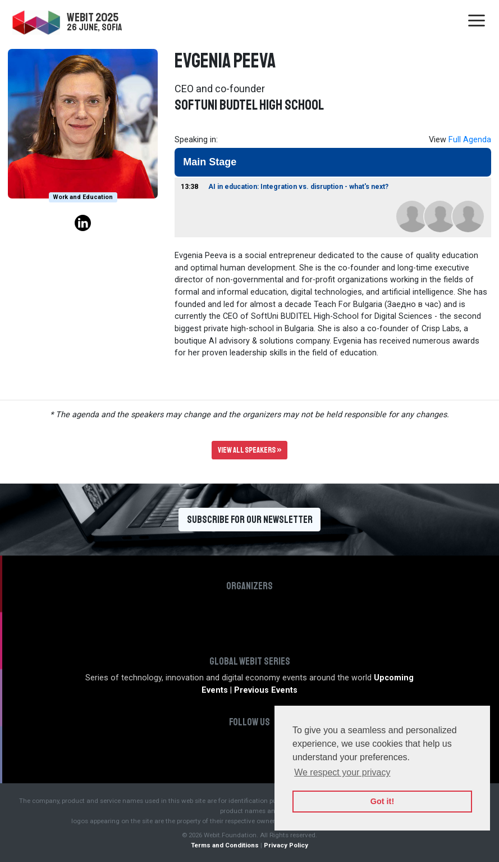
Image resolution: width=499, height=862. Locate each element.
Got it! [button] (382, 801)
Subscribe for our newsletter (250, 519)
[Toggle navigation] (476, 21)
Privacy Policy (286, 845)
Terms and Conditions (225, 845)
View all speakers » (250, 450)
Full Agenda (469, 140)
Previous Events (265, 690)
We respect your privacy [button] (342, 772)
